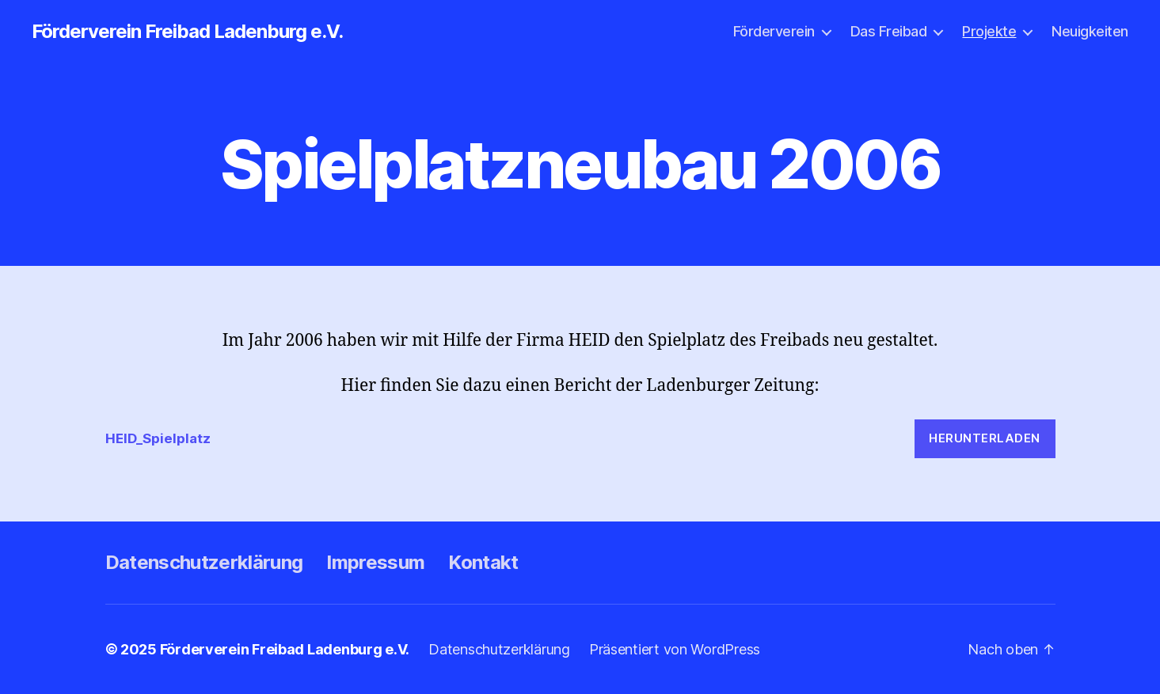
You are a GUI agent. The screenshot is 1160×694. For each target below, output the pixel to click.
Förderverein (774, 31)
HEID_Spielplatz (158, 438)
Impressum (375, 562)
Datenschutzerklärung (204, 562)
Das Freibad (888, 31)
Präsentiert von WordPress (674, 649)
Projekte (989, 31)
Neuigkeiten (1090, 31)
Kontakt (483, 562)
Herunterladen (984, 438)
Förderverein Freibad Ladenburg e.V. (187, 31)
